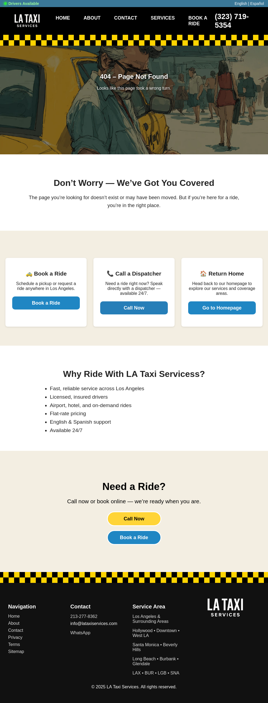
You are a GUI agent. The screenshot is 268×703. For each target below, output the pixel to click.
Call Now (134, 308)
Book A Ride (197, 20)
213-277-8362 (83, 616)
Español (257, 3)
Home (63, 18)
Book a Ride (46, 303)
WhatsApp (80, 632)
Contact (125, 18)
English (241, 3)
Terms (14, 644)
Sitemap (16, 651)
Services (163, 18)
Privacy (15, 637)
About (92, 18)
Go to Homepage (221, 308)
